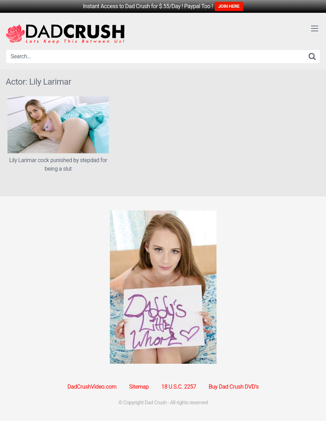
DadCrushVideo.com (92, 386)
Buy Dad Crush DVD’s (233, 386)
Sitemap (139, 386)
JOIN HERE (229, 6)
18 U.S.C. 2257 (178, 386)
